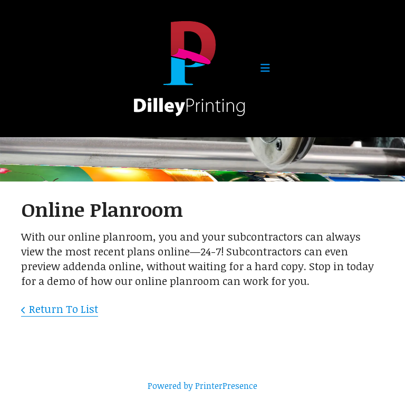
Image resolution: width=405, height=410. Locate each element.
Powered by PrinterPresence (202, 386)
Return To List (63, 308)
